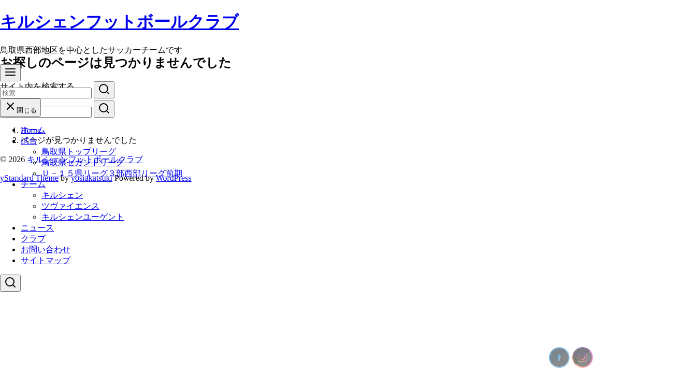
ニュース (37, 227)
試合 (29, 140)
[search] (104, 89)
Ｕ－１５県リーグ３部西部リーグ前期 (111, 173)
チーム (33, 184)
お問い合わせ (45, 249)
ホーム (33, 129)
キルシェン (62, 195)
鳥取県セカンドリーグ (82, 162)
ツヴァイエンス (70, 206)
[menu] (10, 72)
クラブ (33, 238)
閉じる (20, 110)
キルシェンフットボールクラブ (119, 21)
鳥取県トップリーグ (78, 151)
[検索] (46, 93)
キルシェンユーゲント (82, 216)
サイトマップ (45, 260)
